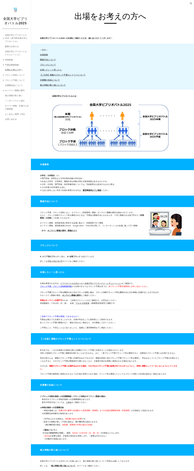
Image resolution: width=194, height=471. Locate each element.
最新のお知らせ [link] (12, 46)
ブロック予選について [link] (15, 80)
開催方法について (50, 59)
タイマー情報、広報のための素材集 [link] (17, 107)
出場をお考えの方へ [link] (14, 70)
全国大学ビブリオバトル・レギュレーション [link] (17, 53)
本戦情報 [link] (9, 59)
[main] (112, 17)
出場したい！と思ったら (53, 69)
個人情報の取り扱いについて (55, 85)
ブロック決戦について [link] (15, 75)
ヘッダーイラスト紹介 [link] (15, 100)
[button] (191, 3)
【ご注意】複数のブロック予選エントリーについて (65, 75)
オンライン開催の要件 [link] (15, 90)
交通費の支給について (52, 80)
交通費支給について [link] (14, 85)
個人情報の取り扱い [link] (14, 95)
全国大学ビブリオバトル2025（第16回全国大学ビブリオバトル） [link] (16, 38)
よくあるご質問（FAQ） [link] (15, 114)
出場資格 (46, 54)
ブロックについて (50, 64)
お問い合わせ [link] (11, 119)
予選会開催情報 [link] (12, 64)
